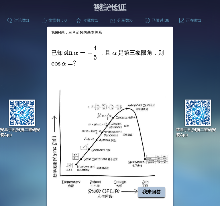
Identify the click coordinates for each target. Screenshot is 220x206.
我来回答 (151, 191)
